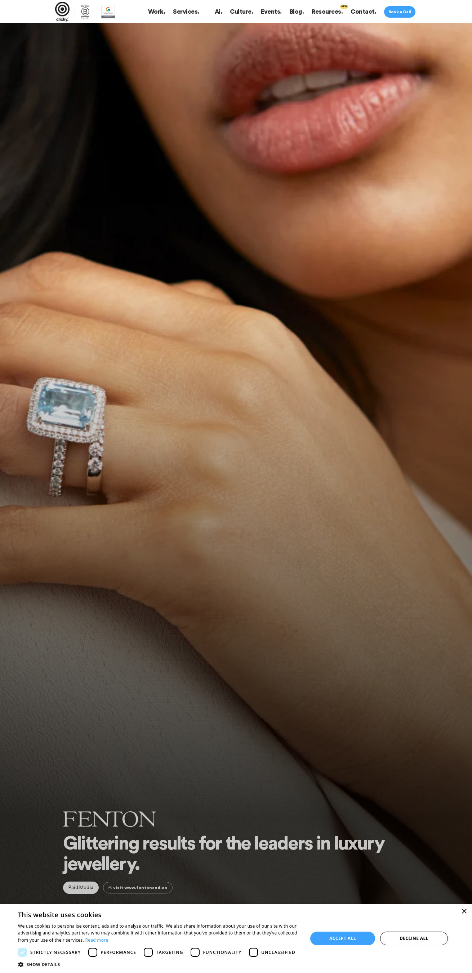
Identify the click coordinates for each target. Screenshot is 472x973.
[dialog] (236, 938)
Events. (271, 12)
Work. (156, 12)
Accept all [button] (342, 938)
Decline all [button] (414, 938)
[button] (158, 964)
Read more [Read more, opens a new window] (96, 940)
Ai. (218, 12)
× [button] (464, 911)
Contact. (363, 12)
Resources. (327, 12)
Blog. (297, 12)
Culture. (241, 12)
